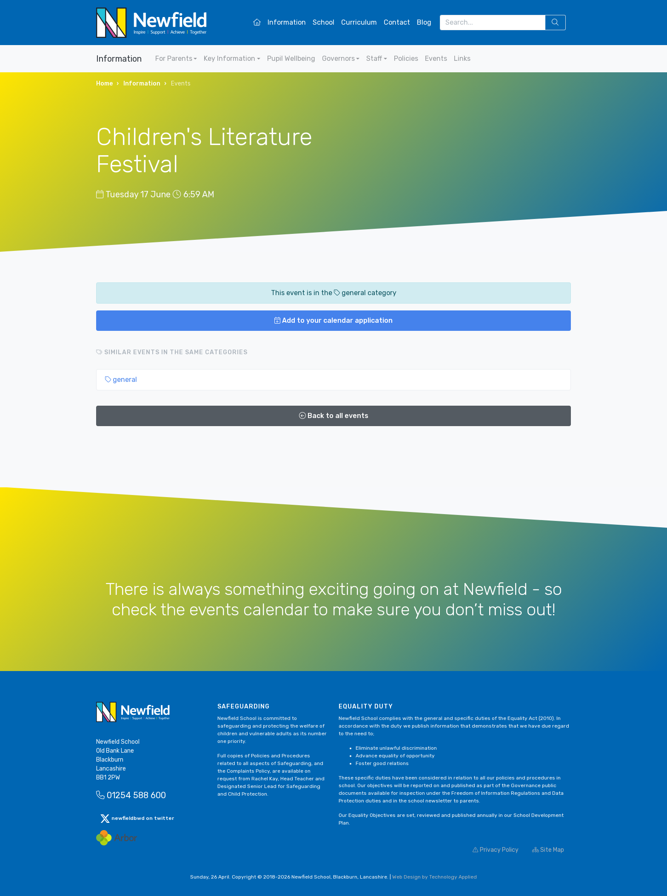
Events (436, 58)
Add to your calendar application (333, 320)
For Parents (173, 58)
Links (462, 58)
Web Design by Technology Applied (434, 877)
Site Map (548, 849)
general (121, 379)
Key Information (229, 58)
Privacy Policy (496, 849)
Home (104, 83)
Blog (424, 22)
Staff (374, 58)
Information (287, 22)
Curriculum (359, 22)
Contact (397, 22)
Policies (406, 58)
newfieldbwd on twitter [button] (137, 819)
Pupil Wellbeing (291, 58)
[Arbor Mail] (116, 837)
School (323, 22)
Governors (338, 58)
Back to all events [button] (333, 416)
